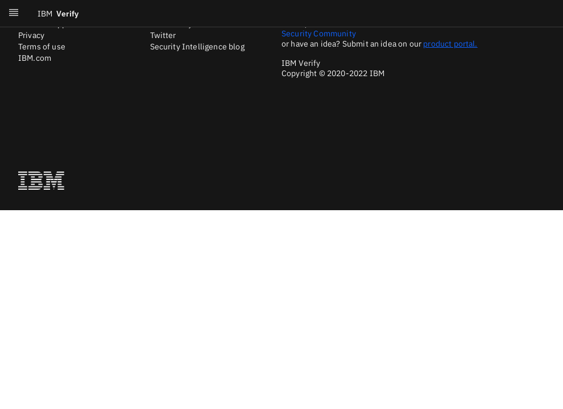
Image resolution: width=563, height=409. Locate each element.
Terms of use (41, 46)
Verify (58, 13)
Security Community (319, 33)
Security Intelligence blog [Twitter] (197, 46)
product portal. (450, 44)
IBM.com (34, 58)
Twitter (163, 35)
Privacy (31, 35)
